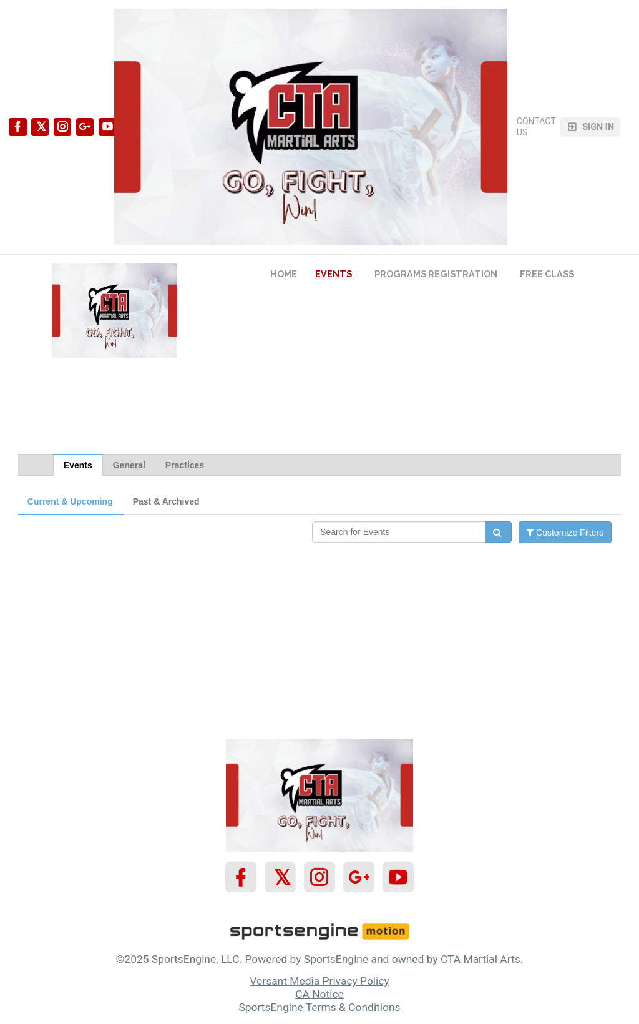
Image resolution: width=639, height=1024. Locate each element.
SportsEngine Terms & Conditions (319, 1007)
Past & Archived (166, 501)
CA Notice (319, 994)
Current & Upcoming (70, 501)
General (129, 465)
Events (78, 465)
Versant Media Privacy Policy (319, 981)
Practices (184, 465)
